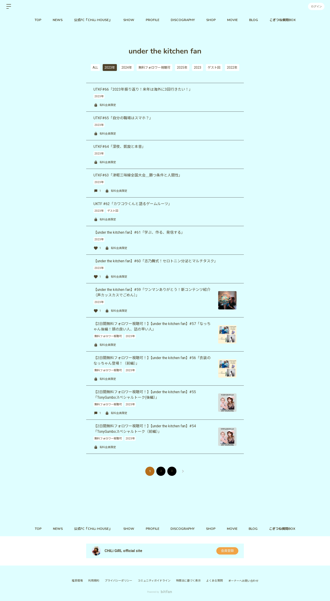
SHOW (128, 20)
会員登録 (227, 551)
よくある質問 (214, 580)
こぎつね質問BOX (283, 20)
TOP (38, 20)
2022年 (232, 67)
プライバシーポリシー (118, 580)
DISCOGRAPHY (183, 20)
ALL (95, 67)
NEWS (58, 20)
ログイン (316, 6)
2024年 (126, 67)
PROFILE (152, 20)
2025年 (182, 67)
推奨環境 (77, 580)
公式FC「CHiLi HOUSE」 (93, 20)
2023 (197, 67)
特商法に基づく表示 (188, 580)
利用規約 (93, 580)
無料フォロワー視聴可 (154, 67)
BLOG (253, 20)
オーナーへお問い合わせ (243, 580)
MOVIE (232, 20)
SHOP (211, 20)
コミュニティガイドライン (154, 580)
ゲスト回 (214, 67)
